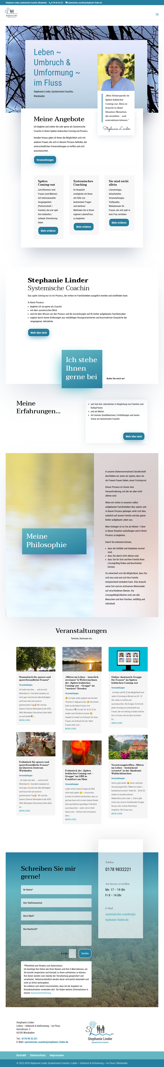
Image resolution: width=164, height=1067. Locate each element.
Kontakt (21, 1055)
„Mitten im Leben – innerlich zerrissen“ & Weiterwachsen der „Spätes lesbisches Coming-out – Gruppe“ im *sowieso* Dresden (81, 683)
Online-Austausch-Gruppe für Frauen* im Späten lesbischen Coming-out (126, 680)
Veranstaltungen (45, 159)
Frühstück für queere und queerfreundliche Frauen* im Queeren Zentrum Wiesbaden (34, 766)
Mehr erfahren (48, 230)
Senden (85, 953)
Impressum (57, 1055)
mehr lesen (24, 720)
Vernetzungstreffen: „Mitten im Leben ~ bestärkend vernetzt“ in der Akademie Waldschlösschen (127, 769)
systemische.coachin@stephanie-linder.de (46, 1041)
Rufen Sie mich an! (116, 379)
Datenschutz (38, 1055)
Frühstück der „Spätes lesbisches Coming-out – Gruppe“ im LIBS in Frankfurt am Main (79, 775)
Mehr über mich (39, 332)
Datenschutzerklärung (41, 993)
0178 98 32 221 (29, 1038)
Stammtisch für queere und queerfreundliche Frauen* (35, 678)
